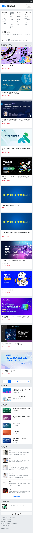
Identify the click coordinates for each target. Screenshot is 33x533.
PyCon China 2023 (7, 290)
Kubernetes (27, 19)
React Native (19, 20)
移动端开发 (19, 13)
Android (19, 16)
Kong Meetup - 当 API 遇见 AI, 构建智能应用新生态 (16, 149)
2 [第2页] (12, 381)
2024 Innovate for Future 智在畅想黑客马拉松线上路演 (16, 177)
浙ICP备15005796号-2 (6, 521)
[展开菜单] (28, 6)
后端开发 (12, 13)
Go (13, 18)
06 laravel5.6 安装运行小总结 (10, 205)
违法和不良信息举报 (6, 519)
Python (12, 23)
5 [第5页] (20, 381)
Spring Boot (12, 20)
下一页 (28, 381)
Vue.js (3, 21)
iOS (18, 18)
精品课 (12, 40)
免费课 (20, 40)
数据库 (14, 34)
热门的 (26, 45)
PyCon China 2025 (7, 66)
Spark (25, 24)
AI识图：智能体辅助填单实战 (10, 93)
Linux (11, 34)
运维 (8, 34)
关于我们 (3, 517)
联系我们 (14, 517)
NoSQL (26, 34)
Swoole (12, 26)
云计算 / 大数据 (27, 13)
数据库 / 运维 (6, 32)
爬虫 (11, 28)
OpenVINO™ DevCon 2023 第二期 (12, 344)
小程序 (19, 24)
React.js (4, 23)
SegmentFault (4, 1)
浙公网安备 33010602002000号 (9, 523)
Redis (22, 34)
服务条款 (8, 517)
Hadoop (26, 23)
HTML (3, 18)
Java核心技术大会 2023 (8, 371)
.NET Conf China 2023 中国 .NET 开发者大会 (15, 261)
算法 (25, 21)
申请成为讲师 (16, 497)
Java (11, 16)
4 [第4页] (17, 381)
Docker (26, 16)
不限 (9, 40)
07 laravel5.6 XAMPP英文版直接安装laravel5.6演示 (16, 233)
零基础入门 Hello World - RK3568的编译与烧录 (15, 317)
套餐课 (25, 40)
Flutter (19, 23)
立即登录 (30, 1)
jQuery (4, 25)
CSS (3, 16)
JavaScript (4, 15)
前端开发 (4, 12)
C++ (12, 24)
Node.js (4, 20)
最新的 (30, 45)
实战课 (16, 40)
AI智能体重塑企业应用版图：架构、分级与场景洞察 (16, 120)
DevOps (4, 34)
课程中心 (12, 1)
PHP (11, 18)
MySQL (19, 34)
